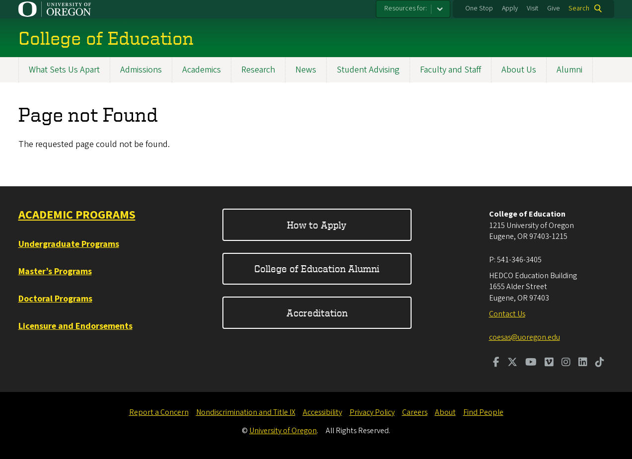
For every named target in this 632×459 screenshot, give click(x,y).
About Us (518, 70)
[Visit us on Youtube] (531, 363)
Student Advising (368, 70)
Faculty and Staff (450, 70)
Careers (414, 412)
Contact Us (507, 313)
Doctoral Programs (55, 299)
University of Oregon (283, 430)
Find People (483, 412)
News (305, 70)
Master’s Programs (55, 271)
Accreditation (317, 312)
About (445, 412)
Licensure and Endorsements (75, 326)
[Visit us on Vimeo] (549, 363)
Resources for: (405, 8)
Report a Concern (159, 412)
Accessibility (322, 412)
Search (578, 8)
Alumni (569, 70)
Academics (201, 70)
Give (553, 8)
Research (258, 70)
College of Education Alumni (316, 268)
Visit (532, 8)
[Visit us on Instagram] (566, 363)
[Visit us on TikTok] (599, 363)
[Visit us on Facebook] (496, 363)
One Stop (479, 8)
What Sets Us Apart (64, 70)
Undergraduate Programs (68, 244)
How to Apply (317, 224)
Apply (510, 8)
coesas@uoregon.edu (524, 337)
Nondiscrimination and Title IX (245, 412)
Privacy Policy (372, 412)
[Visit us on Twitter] (512, 363)
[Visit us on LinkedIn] (582, 363)
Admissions (141, 70)
